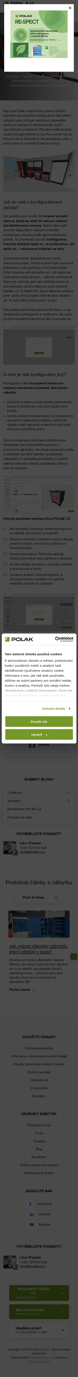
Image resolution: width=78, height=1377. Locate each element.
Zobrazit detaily (53, 708)
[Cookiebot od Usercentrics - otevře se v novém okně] (55, 639)
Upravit (39, 734)
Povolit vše (39, 721)
